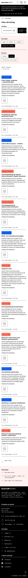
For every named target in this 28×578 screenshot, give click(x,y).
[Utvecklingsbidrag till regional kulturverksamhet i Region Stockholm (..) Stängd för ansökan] (14, 183)
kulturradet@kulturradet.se (15, 516)
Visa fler (7, 460)
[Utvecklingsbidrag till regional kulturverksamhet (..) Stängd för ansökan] (14, 214)
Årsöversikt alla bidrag (10, 60)
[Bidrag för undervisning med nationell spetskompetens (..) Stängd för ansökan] (14, 348)
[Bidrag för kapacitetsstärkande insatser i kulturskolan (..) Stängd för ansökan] (14, 441)
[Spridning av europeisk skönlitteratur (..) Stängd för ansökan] (14, 412)
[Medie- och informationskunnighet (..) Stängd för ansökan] (14, 246)
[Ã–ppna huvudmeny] (25, 2)
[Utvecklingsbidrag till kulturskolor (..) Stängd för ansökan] (14, 315)
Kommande (19, 42)
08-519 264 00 (10, 520)
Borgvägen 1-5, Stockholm (14, 524)
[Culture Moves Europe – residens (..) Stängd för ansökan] (14, 152)
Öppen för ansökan (8, 42)
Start (2, 18)
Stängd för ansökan (8, 45)
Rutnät (4, 56)
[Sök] (21, 2)
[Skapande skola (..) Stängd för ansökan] (14, 281)
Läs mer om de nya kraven (13, 13)
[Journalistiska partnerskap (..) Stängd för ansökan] (14, 381)
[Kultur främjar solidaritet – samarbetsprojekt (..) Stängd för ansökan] (14, 91)
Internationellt (9, 30)
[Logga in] (17, 2)
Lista (11, 56)
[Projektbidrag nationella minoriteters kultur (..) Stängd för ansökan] (14, 122)
